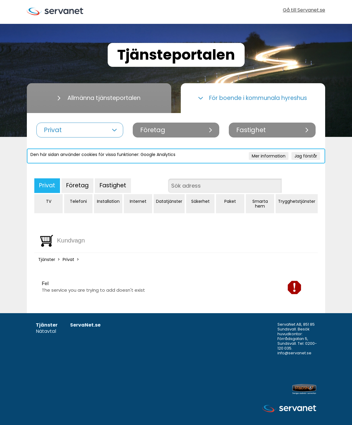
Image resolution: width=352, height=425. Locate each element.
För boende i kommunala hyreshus (252, 98)
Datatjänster (169, 201)
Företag (77, 185)
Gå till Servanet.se (304, 10)
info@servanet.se (294, 353)
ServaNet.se (85, 325)
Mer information (268, 156)
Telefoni (78, 201)
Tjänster (46, 259)
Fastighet (113, 185)
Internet (138, 201)
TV (48, 201)
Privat (47, 185)
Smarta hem (260, 203)
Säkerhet (200, 201)
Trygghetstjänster (296, 201)
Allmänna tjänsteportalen (99, 98)
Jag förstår (305, 156)
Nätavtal (46, 331)
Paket (230, 201)
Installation (108, 201)
